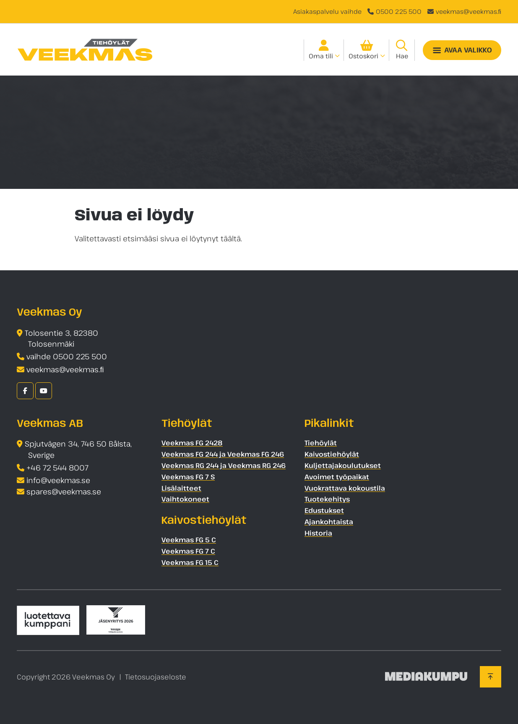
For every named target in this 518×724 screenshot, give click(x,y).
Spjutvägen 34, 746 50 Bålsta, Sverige (78, 449)
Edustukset (324, 510)
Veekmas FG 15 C (190, 562)
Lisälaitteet (181, 488)
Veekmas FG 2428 (192, 442)
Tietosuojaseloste (155, 677)
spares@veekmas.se (63, 491)
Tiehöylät (321, 442)
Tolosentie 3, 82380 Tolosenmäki (61, 338)
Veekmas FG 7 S (188, 476)
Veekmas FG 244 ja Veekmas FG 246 (222, 454)
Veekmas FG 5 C (188, 539)
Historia (318, 533)
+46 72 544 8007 (57, 468)
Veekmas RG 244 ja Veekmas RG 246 (223, 465)
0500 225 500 (399, 11)
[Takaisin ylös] (490, 676)
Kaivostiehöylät (332, 454)
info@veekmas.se (58, 480)
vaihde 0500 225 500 (66, 356)
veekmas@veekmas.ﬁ (469, 11)
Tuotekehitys (327, 499)
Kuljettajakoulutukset (343, 465)
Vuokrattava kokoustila (345, 488)
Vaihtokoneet (185, 499)
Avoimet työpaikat (337, 476)
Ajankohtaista (329, 521)
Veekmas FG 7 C (188, 551)
